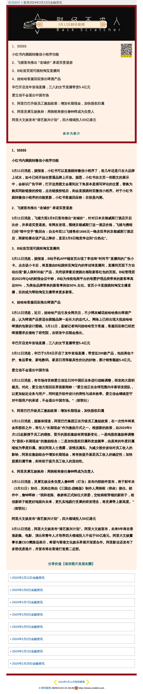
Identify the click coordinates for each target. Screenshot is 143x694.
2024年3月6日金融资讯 (27, 614)
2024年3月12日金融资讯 (28, 577)
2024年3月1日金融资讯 (27, 651)
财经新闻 (46, 688)
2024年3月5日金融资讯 (27, 626)
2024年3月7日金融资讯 (27, 602)
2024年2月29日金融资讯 (28, 663)
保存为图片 (71, 133)
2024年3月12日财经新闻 (71, 681)
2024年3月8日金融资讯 (27, 590)
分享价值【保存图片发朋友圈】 (71, 564)
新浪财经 (14, 2)
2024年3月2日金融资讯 (27, 639)
